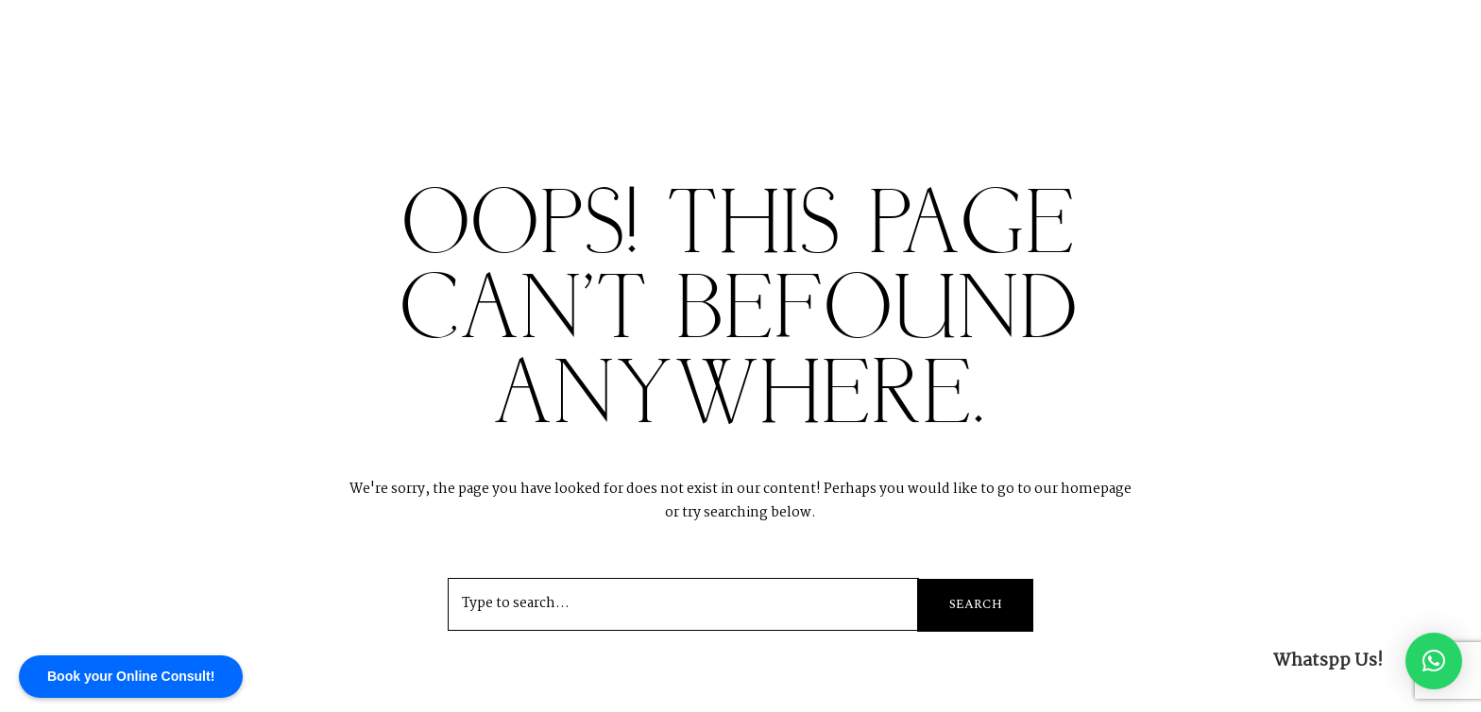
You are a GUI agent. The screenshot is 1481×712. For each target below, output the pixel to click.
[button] (1433, 661)
